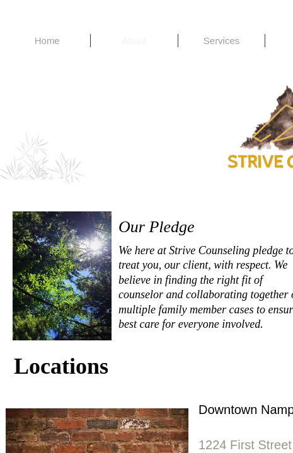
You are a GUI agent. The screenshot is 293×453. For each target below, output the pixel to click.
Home (47, 40)
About (134, 40)
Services (222, 40)
